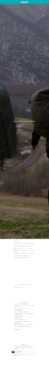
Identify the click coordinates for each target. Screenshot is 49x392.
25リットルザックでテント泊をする (24, 121)
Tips (25, 119)
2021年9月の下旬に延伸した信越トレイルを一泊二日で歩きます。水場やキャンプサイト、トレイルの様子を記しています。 (26, 352)
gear (24, 119)
